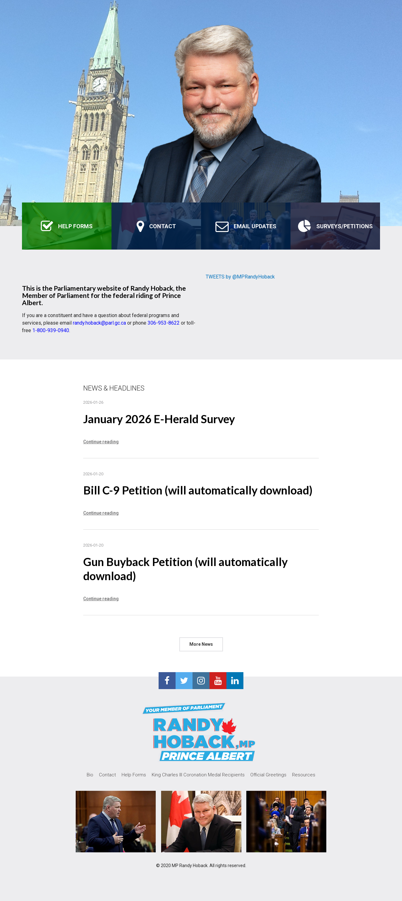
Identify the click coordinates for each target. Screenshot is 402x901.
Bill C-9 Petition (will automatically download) (197, 490)
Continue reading (101, 441)
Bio (90, 775)
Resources (303, 775)
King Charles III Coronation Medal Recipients (198, 775)
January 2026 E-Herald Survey (159, 419)
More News (201, 644)
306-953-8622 (164, 323)
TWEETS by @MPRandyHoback (240, 277)
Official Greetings (268, 775)
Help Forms (134, 775)
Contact (107, 775)
